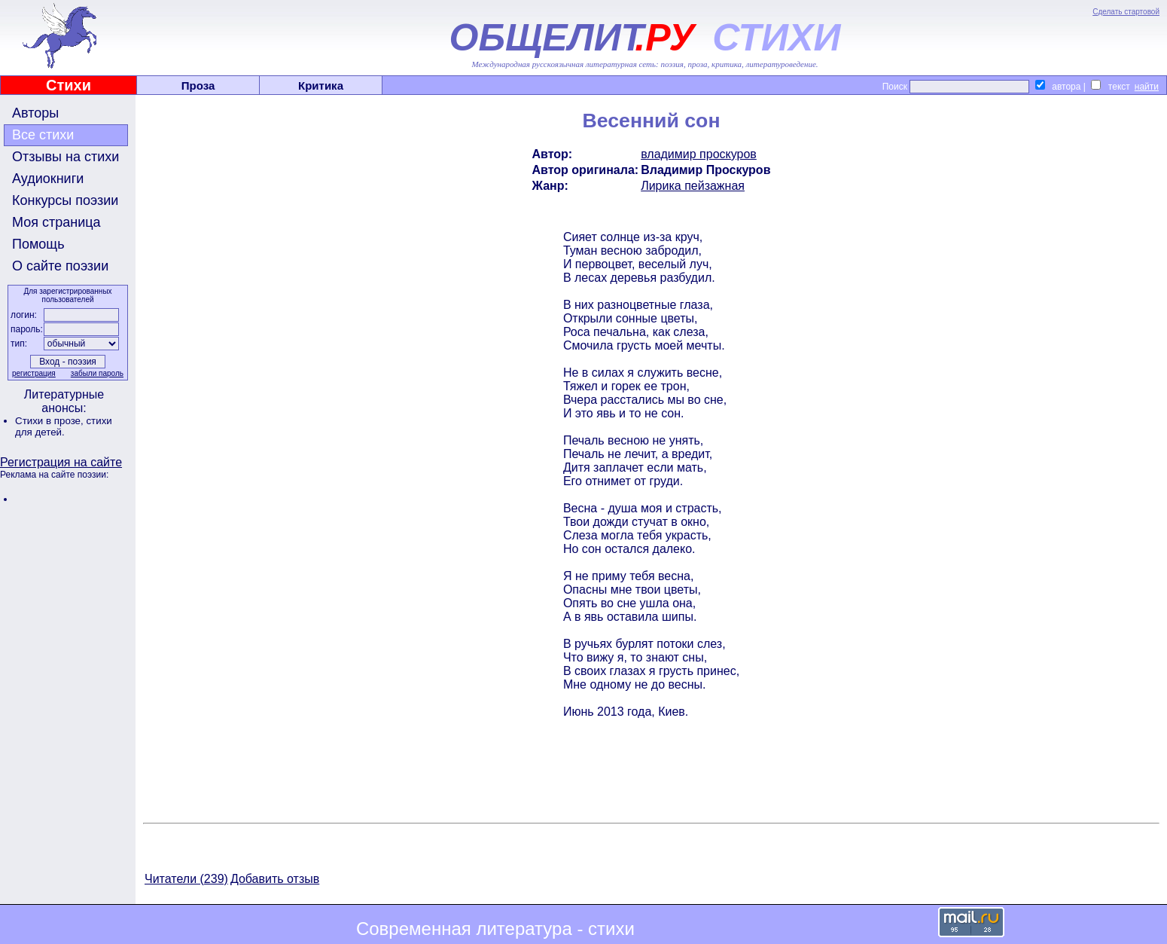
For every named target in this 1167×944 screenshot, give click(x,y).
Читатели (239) (186, 878)
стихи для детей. (63, 426)
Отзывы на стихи (65, 156)
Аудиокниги (48, 178)
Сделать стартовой (1125, 12)
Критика (320, 85)
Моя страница (56, 222)
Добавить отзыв (274, 878)
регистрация (34, 373)
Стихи (68, 85)
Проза (198, 85)
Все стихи (43, 134)
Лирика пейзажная (693, 185)
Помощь (38, 244)
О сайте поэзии (60, 265)
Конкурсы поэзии (65, 200)
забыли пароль (97, 373)
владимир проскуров (699, 154)
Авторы (35, 113)
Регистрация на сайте (61, 462)
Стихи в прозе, (50, 420)
